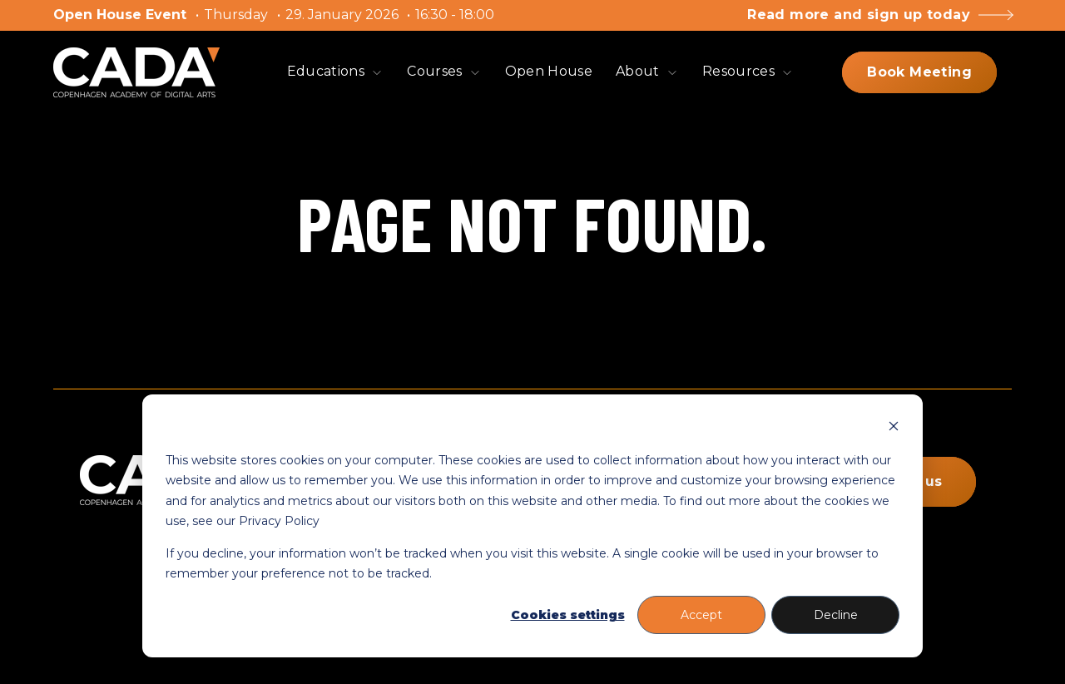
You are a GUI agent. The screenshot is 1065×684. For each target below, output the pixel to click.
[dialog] (532, 525)
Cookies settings (568, 614)
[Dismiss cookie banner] (893, 428)
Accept (701, 614)
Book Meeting (919, 72)
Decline (836, 614)
